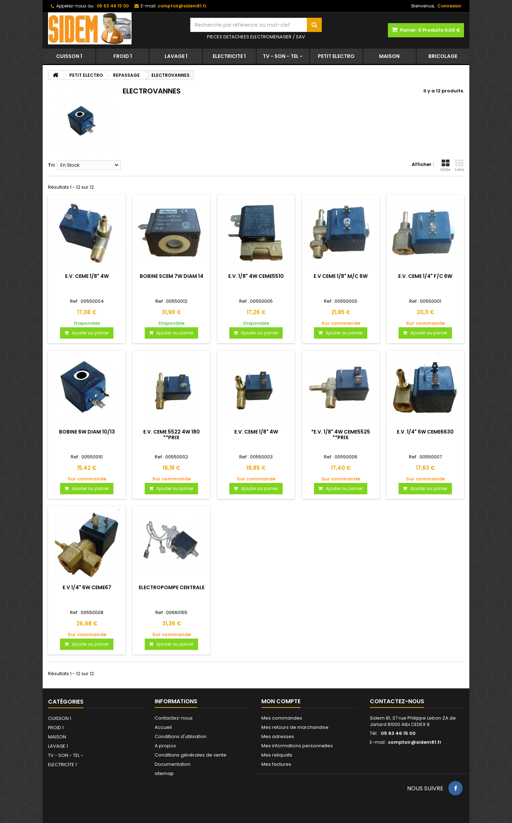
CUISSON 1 (69, 56)
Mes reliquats (276, 755)
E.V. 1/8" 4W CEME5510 (256, 276)
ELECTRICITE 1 (229, 56)
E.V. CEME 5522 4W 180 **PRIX (171, 434)
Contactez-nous (174, 718)
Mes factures (276, 764)
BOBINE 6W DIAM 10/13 (87, 431)
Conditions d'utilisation (181, 736)
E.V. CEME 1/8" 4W (87, 276)
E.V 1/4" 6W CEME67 (87, 587)
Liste (459, 165)
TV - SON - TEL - (283, 56)
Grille (445, 165)
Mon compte (280, 701)
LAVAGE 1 (176, 56)
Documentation (173, 764)
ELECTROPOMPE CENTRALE (171, 587)
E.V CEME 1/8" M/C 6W (341, 276)
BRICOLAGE (442, 56)
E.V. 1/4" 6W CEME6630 (425, 431)
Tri (51, 165)
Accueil (163, 727)
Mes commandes (281, 718)
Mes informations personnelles (297, 745)
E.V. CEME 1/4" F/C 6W (425, 276)
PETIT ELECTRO (336, 56)
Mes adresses (277, 736)
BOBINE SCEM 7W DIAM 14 (171, 276)
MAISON (389, 56)
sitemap (164, 773)
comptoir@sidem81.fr (415, 742)
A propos (165, 745)
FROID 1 (122, 56)
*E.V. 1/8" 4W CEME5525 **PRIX (340, 434)
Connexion (449, 6)
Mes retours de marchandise (295, 727)
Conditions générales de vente (190, 755)
